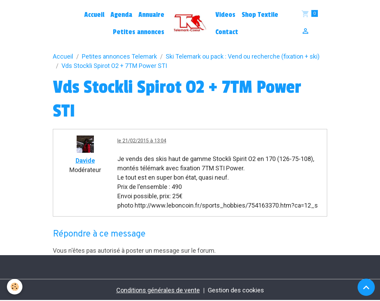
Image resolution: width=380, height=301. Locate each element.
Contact (226, 32)
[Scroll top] (366, 287)
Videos (225, 15)
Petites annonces (138, 32)
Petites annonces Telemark (119, 56)
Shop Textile (260, 15)
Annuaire (151, 15)
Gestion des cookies (236, 290)
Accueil (94, 15)
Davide (85, 160)
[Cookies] (14, 286)
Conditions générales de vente (158, 290)
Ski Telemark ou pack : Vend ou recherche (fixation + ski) (243, 56)
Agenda (121, 15)
